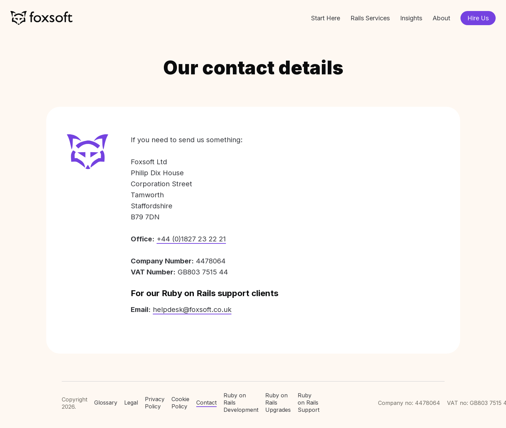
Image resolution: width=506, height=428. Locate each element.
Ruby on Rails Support (308, 402)
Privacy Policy (155, 403)
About (441, 18)
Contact (206, 402)
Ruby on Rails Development (241, 402)
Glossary (105, 402)
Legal (131, 402)
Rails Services (370, 18)
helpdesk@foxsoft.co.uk (192, 309)
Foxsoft (41, 18)
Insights (411, 18)
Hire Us (478, 18)
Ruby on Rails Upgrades (278, 402)
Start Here (325, 18)
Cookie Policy (180, 403)
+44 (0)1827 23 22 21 (191, 239)
